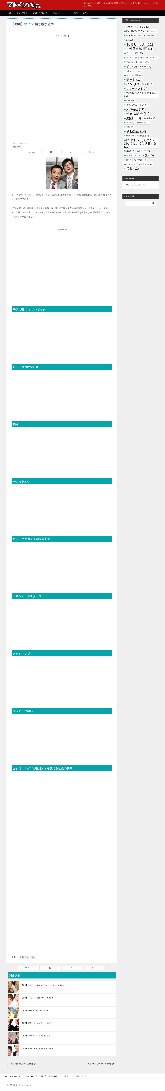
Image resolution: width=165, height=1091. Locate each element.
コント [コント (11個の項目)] (134, 70)
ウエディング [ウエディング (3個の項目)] (143, 62)
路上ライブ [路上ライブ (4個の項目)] (146, 164)
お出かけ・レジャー (61, 13)
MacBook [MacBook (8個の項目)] (133, 35)
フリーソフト (22, 13)
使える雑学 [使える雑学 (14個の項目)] (137, 113)
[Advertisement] (62, 56)
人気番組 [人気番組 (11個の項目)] (135, 109)
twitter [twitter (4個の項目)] (129, 40)
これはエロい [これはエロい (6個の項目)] (134, 53)
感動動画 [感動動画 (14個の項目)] (136, 131)
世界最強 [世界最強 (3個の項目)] (130, 100)
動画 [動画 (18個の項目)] (133, 118)
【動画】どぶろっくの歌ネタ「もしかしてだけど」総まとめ (42, 985)
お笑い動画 (16, 147)
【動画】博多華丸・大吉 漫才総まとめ (35, 1010)
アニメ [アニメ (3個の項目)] (129, 62)
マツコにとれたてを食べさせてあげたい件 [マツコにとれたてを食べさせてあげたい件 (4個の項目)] (140, 94)
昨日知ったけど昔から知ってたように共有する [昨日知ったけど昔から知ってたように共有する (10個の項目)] (140, 143)
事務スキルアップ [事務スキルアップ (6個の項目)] (136, 105)
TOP (9, 13)
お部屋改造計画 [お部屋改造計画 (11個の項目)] (139, 48)
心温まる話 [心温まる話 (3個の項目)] (143, 122)
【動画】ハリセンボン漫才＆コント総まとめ (37, 998)
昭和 (76, 13)
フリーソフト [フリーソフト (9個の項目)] (136, 88)
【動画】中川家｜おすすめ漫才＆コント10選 (37, 1048)
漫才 (33, 957)
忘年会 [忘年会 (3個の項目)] (129, 127)
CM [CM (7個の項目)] (145, 26)
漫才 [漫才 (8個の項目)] (149, 155)
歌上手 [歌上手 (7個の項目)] (144, 151)
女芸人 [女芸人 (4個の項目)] (130, 122)
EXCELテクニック (40, 13)
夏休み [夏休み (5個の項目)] (150, 118)
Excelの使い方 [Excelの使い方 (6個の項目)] (135, 31)
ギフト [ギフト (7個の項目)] (131, 66)
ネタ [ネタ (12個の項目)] (132, 84)
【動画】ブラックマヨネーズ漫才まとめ (35, 1036)
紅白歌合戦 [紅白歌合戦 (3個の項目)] (130, 164)
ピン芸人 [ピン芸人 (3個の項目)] (148, 84)
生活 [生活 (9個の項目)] (141, 159)
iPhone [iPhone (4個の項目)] (153, 31)
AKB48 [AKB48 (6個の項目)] (131, 27)
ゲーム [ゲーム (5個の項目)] (146, 66)
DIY (84, 13)
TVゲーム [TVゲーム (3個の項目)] (150, 35)
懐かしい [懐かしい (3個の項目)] (130, 135)
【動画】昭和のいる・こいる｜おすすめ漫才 (37, 1023)
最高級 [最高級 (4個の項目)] (130, 151)
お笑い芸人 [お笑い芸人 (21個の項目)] (139, 44)
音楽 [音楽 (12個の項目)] (132, 168)
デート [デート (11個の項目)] (134, 79)
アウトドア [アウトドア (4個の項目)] (131, 58)
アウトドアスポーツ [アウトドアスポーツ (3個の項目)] (150, 57)
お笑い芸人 (24, 957)
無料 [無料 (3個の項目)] (128, 160)
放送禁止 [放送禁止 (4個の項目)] (144, 136)
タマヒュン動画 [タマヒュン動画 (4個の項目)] (133, 75)
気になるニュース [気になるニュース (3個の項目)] (133, 155)
